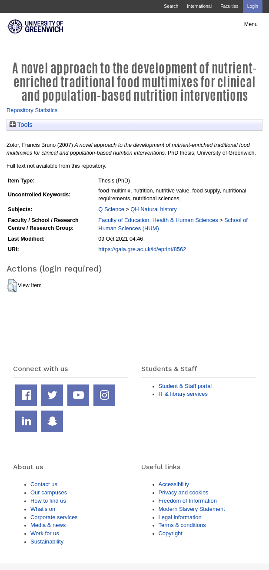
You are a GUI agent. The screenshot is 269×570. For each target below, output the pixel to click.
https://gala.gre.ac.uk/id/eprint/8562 (142, 249)
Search (171, 6)
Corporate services (54, 517)
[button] (12, 285)
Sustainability (46, 541)
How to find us (48, 500)
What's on (42, 509)
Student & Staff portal (185, 386)
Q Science (111, 209)
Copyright (171, 533)
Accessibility (174, 484)
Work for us (44, 533)
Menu (251, 24)
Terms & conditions (182, 525)
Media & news (48, 525)
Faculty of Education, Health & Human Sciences (158, 220)
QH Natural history (153, 209)
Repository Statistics (32, 110)
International (199, 6)
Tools (21, 124)
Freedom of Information (188, 500)
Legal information (180, 517)
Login (252, 6)
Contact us (43, 484)
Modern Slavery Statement (192, 509)
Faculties (229, 6)
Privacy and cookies (184, 492)
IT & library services (183, 394)
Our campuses (48, 492)
